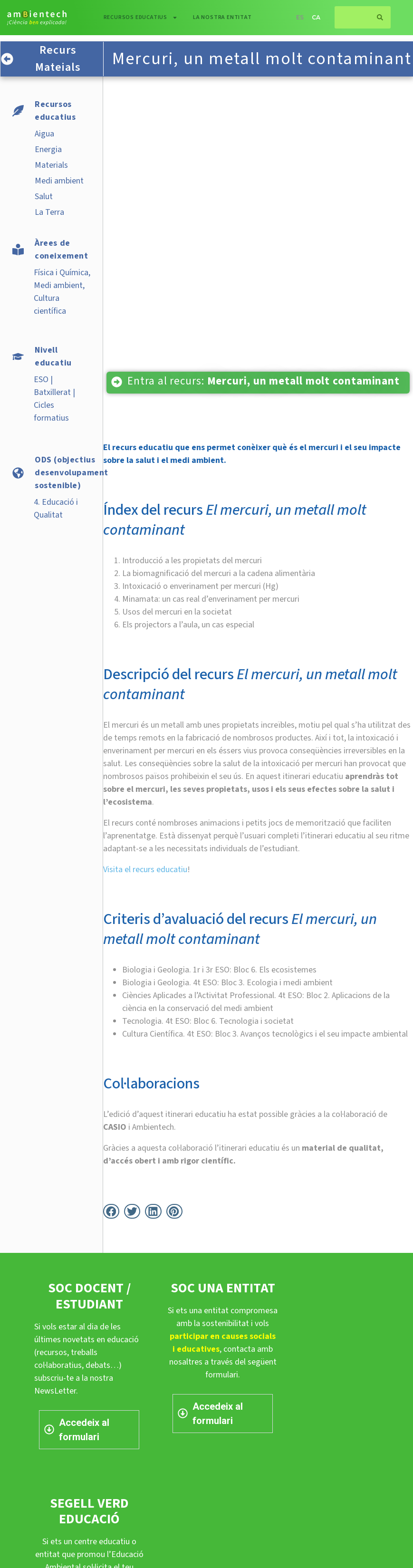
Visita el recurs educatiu (145, 869)
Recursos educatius (141, 17)
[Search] (380, 17)
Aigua (44, 134)
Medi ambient (59, 181)
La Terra (49, 212)
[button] (111, 1211)
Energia (48, 149)
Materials (51, 165)
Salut (44, 196)
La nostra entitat (222, 17)
